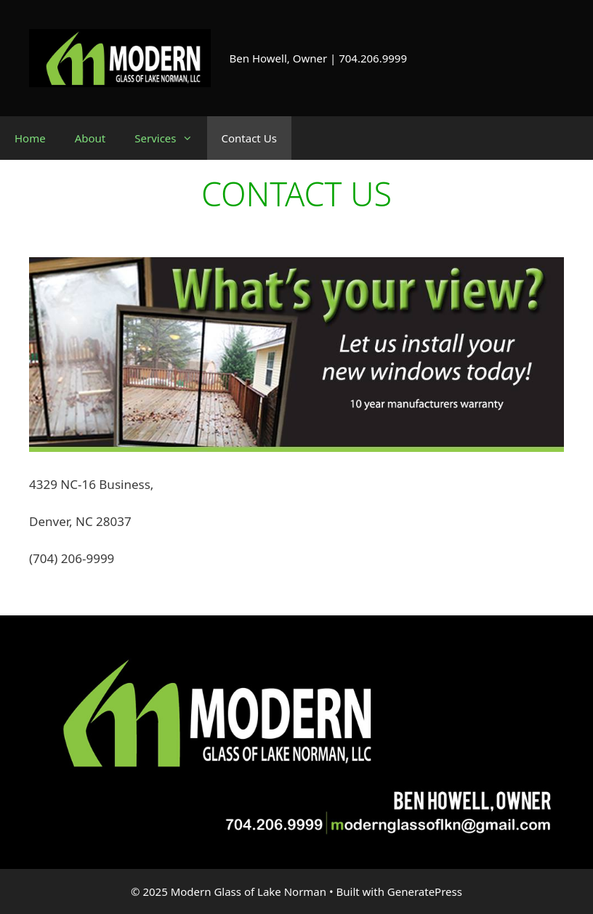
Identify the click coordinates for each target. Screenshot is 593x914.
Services (170, 138)
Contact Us (249, 138)
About (90, 138)
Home (30, 138)
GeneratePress (424, 891)
